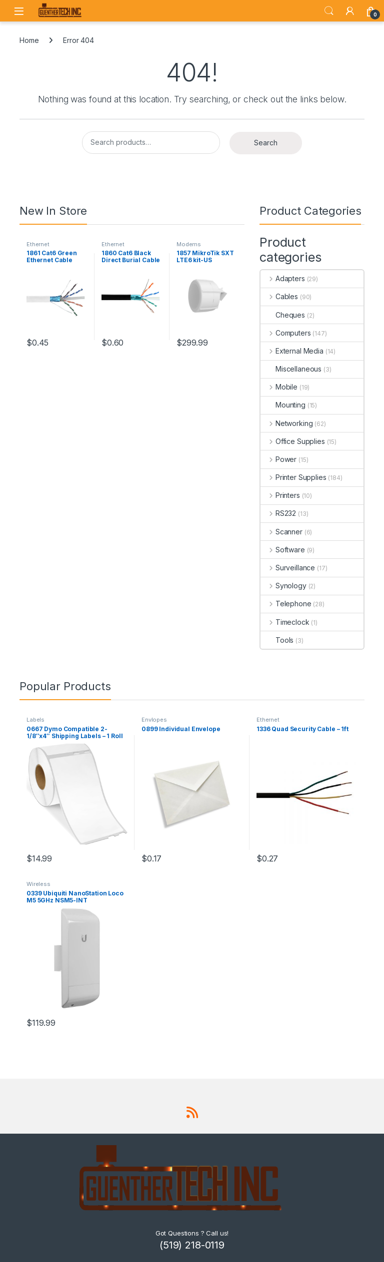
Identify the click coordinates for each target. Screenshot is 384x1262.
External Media (292, 351)
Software (282, 549)
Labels (35, 719)
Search (329, 10)
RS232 (278, 513)
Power (278, 459)
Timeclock (285, 622)
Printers (280, 495)
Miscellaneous (291, 369)
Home (29, 40)
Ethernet (38, 244)
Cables (279, 296)
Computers (285, 333)
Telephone (286, 603)
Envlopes (154, 719)
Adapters (282, 278)
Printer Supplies (293, 477)
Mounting (283, 405)
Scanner (281, 531)
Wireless (38, 883)
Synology (283, 585)
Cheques (282, 315)
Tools (277, 640)
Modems (188, 244)
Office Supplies (292, 441)
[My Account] (350, 11)
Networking (286, 423)
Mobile (279, 387)
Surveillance (287, 567)
